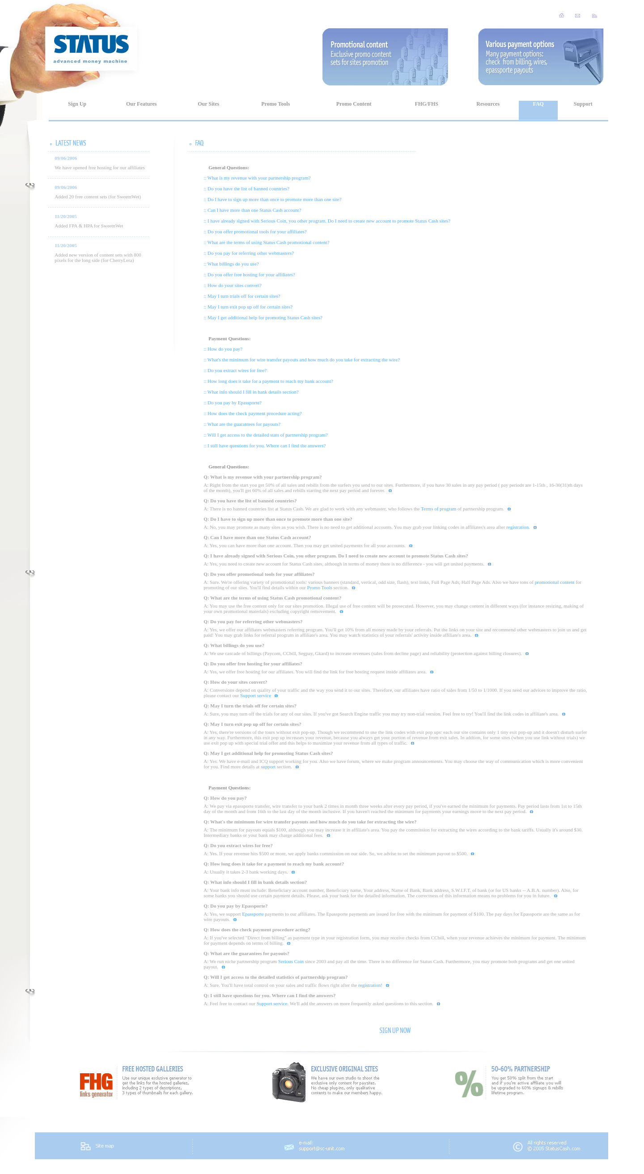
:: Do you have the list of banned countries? (246, 188)
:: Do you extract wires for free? (235, 370)
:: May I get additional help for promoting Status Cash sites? (262, 317)
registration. (518, 527)
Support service (255, 695)
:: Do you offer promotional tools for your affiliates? (255, 231)
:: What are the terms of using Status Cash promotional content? (266, 242)
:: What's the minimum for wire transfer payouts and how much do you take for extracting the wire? (301, 359)
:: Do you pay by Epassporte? (232, 402)
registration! (370, 985)
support (268, 766)
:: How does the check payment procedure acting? (252, 413)
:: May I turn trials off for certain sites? (241, 296)
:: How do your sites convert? (232, 285)
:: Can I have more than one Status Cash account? (252, 210)
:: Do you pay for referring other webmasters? (248, 253)
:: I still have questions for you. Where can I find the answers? (264, 445)
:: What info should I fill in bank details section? (251, 391)
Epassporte (252, 914)
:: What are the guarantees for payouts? (241, 424)
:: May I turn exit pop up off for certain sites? (247, 306)
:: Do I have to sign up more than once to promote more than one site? (272, 199)
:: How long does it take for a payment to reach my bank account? (268, 381)
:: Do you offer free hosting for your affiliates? (249, 274)
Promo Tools (319, 587)
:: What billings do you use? (231, 263)
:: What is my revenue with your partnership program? (256, 177)
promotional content (555, 582)
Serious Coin (291, 961)
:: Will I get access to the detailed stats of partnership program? (265, 434)
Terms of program (438, 508)
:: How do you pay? (222, 348)
